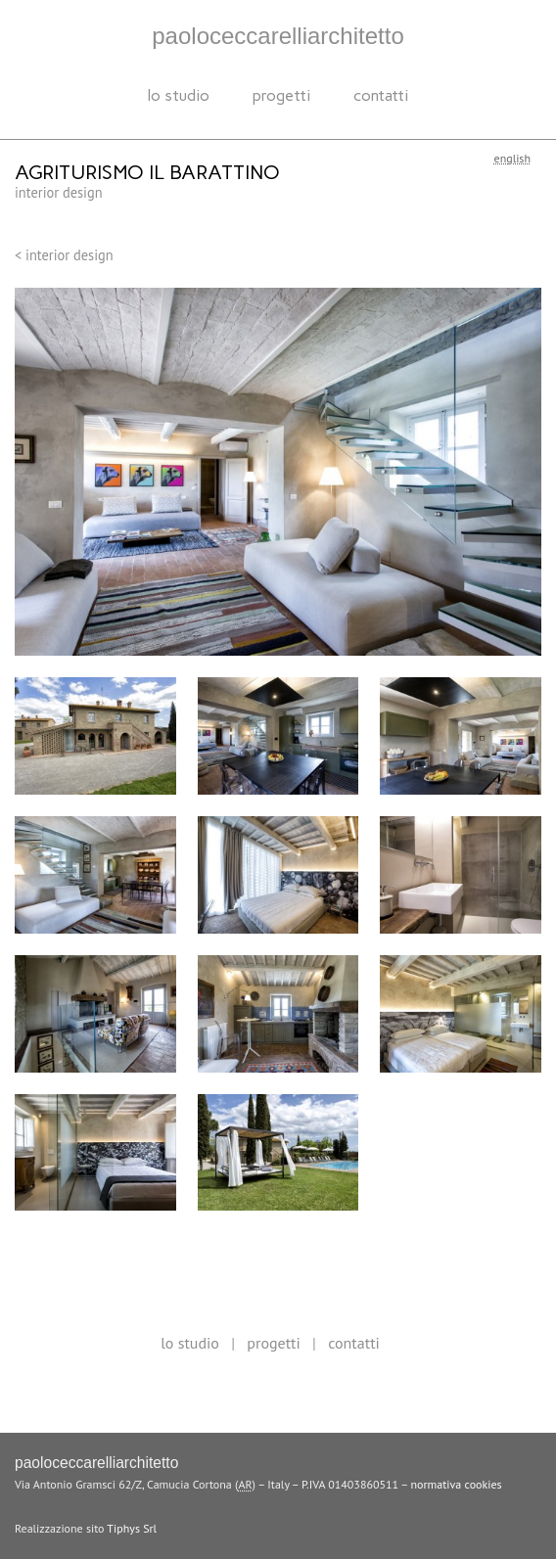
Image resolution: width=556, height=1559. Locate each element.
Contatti (380, 95)
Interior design (59, 192)
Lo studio (178, 95)
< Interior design (64, 255)
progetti (281, 95)
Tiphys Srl (132, 1528)
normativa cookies (456, 1484)
